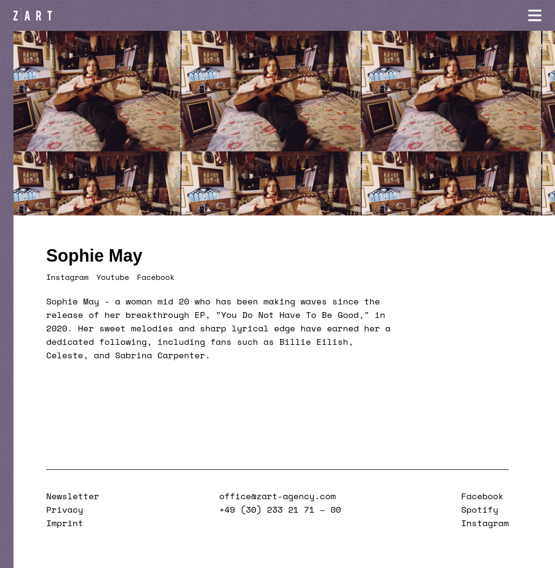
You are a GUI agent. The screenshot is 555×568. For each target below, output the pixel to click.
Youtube (112, 277)
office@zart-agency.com (277, 496)
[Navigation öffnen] (535, 15)
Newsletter (72, 496)
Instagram (67, 277)
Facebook (156, 277)
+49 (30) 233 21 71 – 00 (280, 509)
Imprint (64, 523)
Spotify (479, 509)
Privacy (64, 509)
